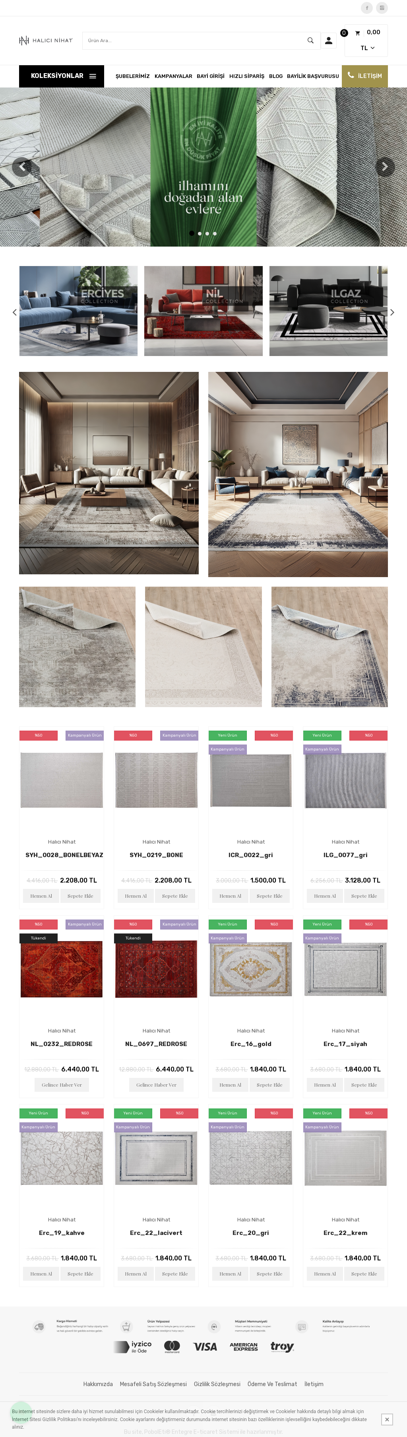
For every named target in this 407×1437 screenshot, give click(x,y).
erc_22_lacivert (156, 1233)
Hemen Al (41, 896)
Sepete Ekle (80, 896)
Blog (276, 76)
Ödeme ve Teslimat (272, 1384)
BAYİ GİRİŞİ (211, 76)
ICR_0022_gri (251, 855)
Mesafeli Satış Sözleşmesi (153, 1384)
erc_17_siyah (345, 1044)
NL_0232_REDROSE (62, 1044)
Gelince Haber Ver (62, 1084)
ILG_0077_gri (346, 855)
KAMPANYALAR (173, 76)
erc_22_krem (345, 1233)
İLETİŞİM (370, 76)
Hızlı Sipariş (246, 76)
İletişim (314, 1384)
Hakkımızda (98, 1384)
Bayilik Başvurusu (313, 76)
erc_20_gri (251, 1233)
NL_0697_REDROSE (156, 1044)
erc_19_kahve (62, 1233)
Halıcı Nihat (62, 842)
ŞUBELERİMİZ (133, 76)
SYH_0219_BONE (156, 855)
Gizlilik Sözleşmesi (217, 1384)
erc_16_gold (251, 1044)
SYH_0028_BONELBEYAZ (64, 855)
